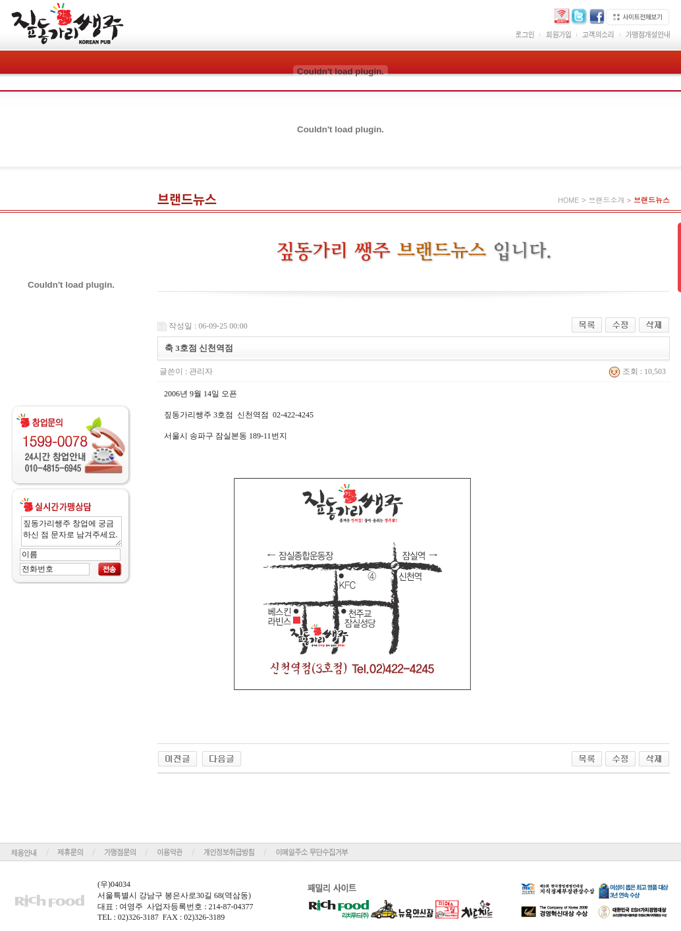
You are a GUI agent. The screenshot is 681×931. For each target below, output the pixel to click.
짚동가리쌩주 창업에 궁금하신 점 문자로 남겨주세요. (71, 531)
